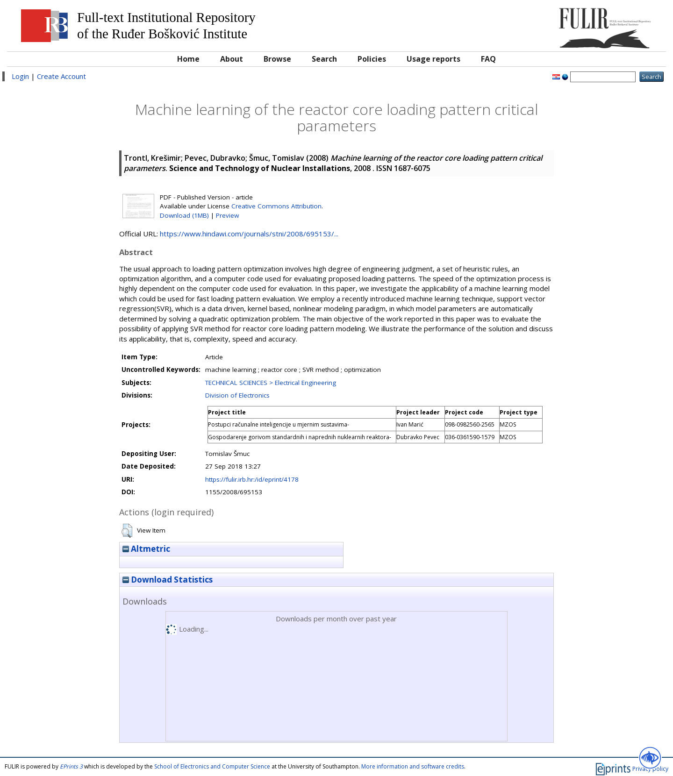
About (231, 59)
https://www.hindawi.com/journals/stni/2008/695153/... (249, 233)
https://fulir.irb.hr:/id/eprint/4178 (252, 479)
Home (188, 59)
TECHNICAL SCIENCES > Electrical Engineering (270, 382)
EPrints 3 (71, 766)
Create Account (61, 76)
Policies (372, 59)
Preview (227, 215)
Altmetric (146, 548)
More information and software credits (412, 766)
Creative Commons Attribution (276, 206)
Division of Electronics (237, 395)
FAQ (488, 59)
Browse (277, 59)
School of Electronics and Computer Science (212, 766)
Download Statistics (167, 579)
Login (20, 76)
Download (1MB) (184, 215)
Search (324, 59)
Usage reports (433, 59)
